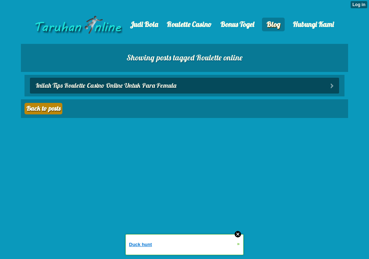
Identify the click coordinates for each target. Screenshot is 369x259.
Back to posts (43, 108)
